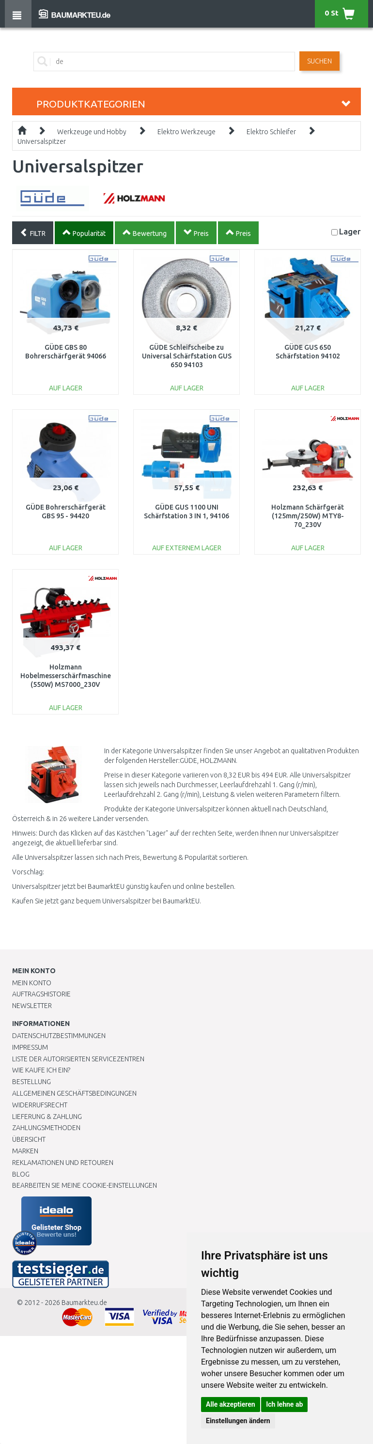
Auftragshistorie (41, 994)
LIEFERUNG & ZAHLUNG (47, 1116)
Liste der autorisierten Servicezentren (78, 1059)
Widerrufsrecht (39, 1105)
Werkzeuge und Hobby (91, 132)
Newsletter (32, 1005)
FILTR (33, 232)
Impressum (30, 1047)
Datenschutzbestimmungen (59, 1036)
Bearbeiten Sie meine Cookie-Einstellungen (84, 1185)
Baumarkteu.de (84, 1302)
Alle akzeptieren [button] (230, 1404)
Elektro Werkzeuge (186, 132)
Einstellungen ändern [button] (238, 1421)
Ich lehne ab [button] (284, 1404)
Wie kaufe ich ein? (41, 1070)
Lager (350, 231)
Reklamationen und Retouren (62, 1162)
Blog (21, 1174)
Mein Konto (31, 983)
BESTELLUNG (31, 1082)
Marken (25, 1151)
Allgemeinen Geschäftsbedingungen (74, 1093)
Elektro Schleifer (271, 132)
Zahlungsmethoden (46, 1128)
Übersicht (29, 1139)
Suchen (319, 61)
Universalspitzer (41, 141)
